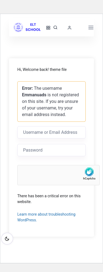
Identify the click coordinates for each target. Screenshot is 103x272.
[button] (71, 27)
